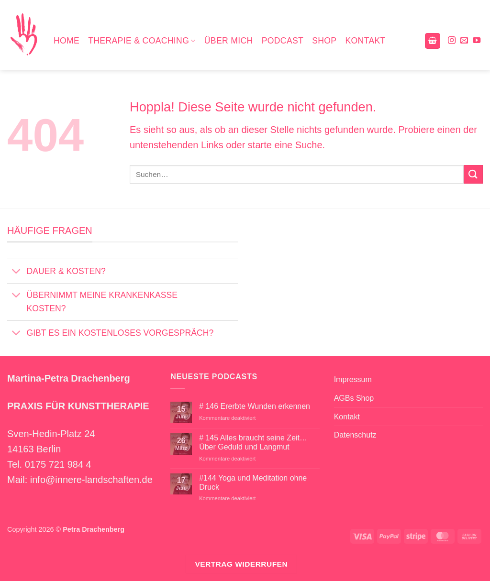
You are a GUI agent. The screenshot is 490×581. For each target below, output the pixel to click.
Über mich (228, 40)
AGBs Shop (354, 398)
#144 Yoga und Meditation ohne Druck (253, 482)
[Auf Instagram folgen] (452, 40)
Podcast (283, 40)
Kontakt (365, 40)
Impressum (353, 379)
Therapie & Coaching (142, 40)
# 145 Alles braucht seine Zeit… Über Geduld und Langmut (253, 442)
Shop (324, 40)
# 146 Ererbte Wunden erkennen (254, 406)
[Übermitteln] (473, 174)
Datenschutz (355, 435)
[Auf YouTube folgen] (476, 40)
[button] (432, 41)
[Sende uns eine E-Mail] (464, 40)
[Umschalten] (16, 272)
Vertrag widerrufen (241, 564)
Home (66, 40)
